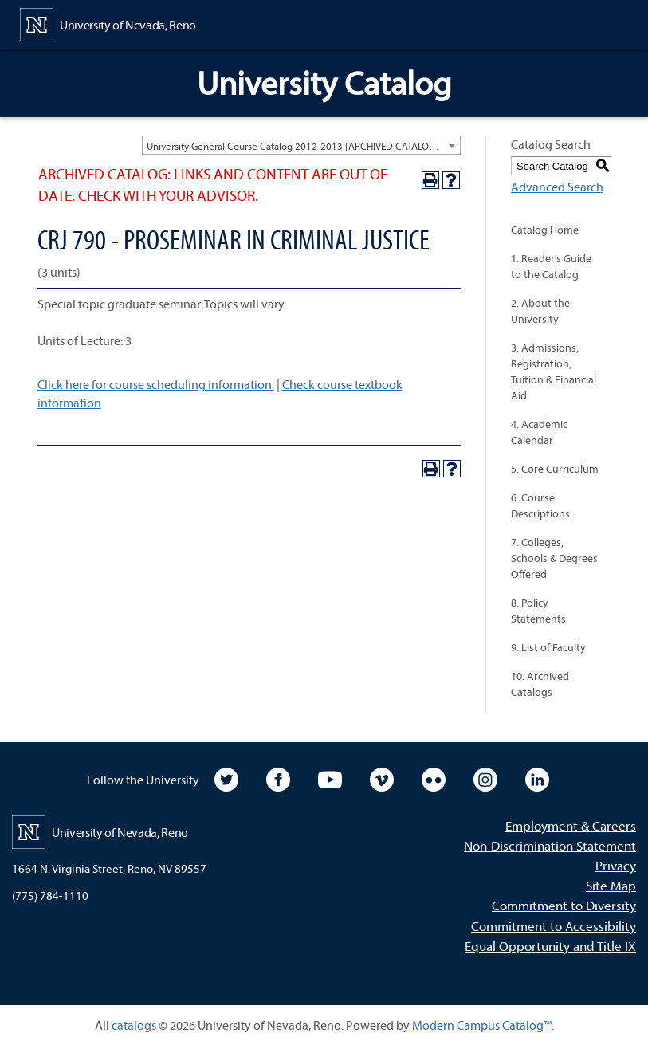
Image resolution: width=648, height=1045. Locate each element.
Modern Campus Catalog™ (482, 1025)
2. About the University (540, 311)
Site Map (611, 885)
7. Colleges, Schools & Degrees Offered (554, 558)
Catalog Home (545, 229)
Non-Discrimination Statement (550, 845)
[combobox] (301, 145)
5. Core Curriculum (555, 469)
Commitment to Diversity (564, 905)
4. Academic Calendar (539, 432)
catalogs (134, 1025)
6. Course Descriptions (540, 505)
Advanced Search (557, 186)
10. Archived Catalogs (540, 684)
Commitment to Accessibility (553, 925)
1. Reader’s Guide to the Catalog (551, 266)
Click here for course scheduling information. (155, 384)
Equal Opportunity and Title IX (550, 945)
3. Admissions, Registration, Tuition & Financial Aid (553, 371)
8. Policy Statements (538, 610)
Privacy (615, 865)
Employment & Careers (570, 825)
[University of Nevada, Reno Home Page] (108, 23)
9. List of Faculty (548, 647)
